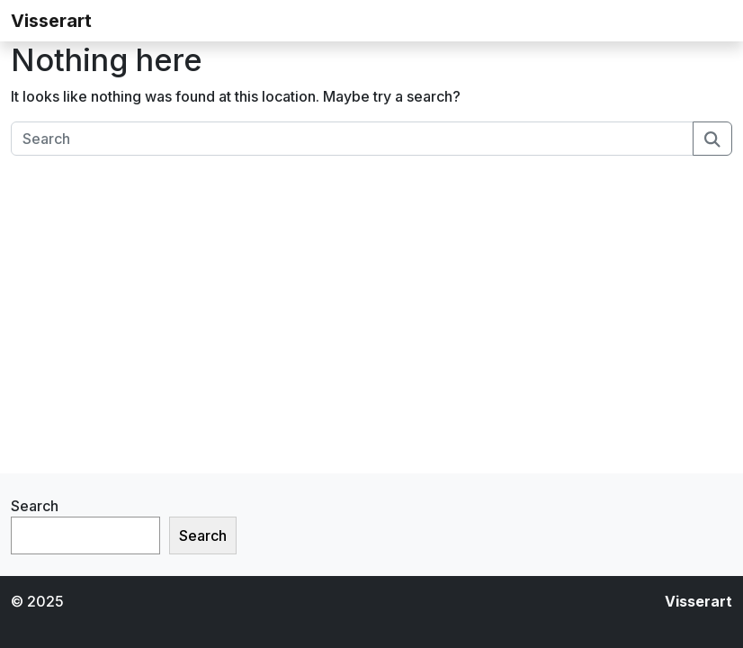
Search (34, 506)
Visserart (51, 21)
